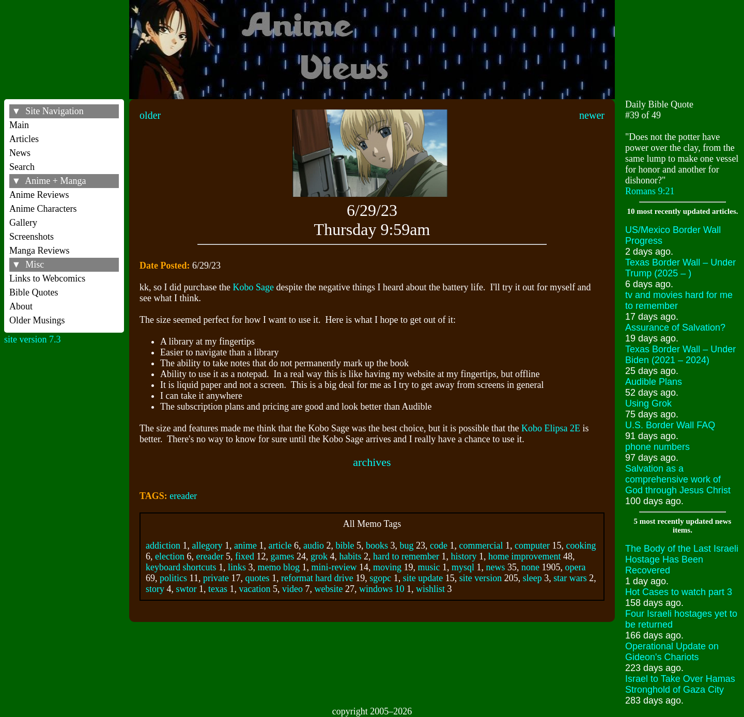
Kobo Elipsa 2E (550, 428)
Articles (24, 139)
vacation (255, 589)
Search (22, 167)
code (438, 545)
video (292, 589)
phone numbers (657, 447)
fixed (244, 556)
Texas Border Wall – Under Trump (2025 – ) (680, 267)
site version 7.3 (32, 339)
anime (245, 545)
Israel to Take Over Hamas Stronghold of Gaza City (680, 684)
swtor (186, 589)
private (216, 578)
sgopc (380, 578)
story (155, 589)
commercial (481, 545)
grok (319, 556)
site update (423, 578)
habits (350, 556)
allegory (207, 545)
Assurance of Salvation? (675, 327)
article (280, 545)
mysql (463, 567)
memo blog (279, 567)
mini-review (334, 567)
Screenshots (31, 236)
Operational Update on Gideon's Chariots (672, 651)
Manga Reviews (39, 250)
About (21, 306)
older (150, 115)
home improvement (524, 556)
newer (592, 115)
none (530, 567)
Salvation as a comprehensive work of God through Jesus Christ (678, 479)
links (237, 567)
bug (407, 545)
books (377, 545)
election (169, 556)
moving (387, 567)
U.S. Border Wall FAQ (670, 425)
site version (480, 578)
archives (372, 462)
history (463, 556)
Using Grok (648, 403)
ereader (183, 496)
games (283, 556)
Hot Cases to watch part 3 (678, 592)
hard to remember (406, 556)
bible (345, 545)
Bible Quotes (33, 292)
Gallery (23, 222)
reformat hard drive (317, 578)
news (495, 567)
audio (313, 545)
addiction (163, 545)
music (429, 567)
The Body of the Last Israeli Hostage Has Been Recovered (681, 559)
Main (19, 125)
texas (217, 589)
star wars (569, 578)
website (329, 589)
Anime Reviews (39, 195)
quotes (257, 578)
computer (532, 545)
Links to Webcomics (47, 278)
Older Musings (37, 320)
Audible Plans (653, 382)
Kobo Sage (253, 287)
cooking (581, 545)
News (19, 153)
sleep (532, 578)
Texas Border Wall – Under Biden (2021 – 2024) (680, 354)
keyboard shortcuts (181, 567)
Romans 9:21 (650, 191)
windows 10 (382, 589)
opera (575, 567)
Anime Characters (42, 209)
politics (173, 578)
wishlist (430, 589)
